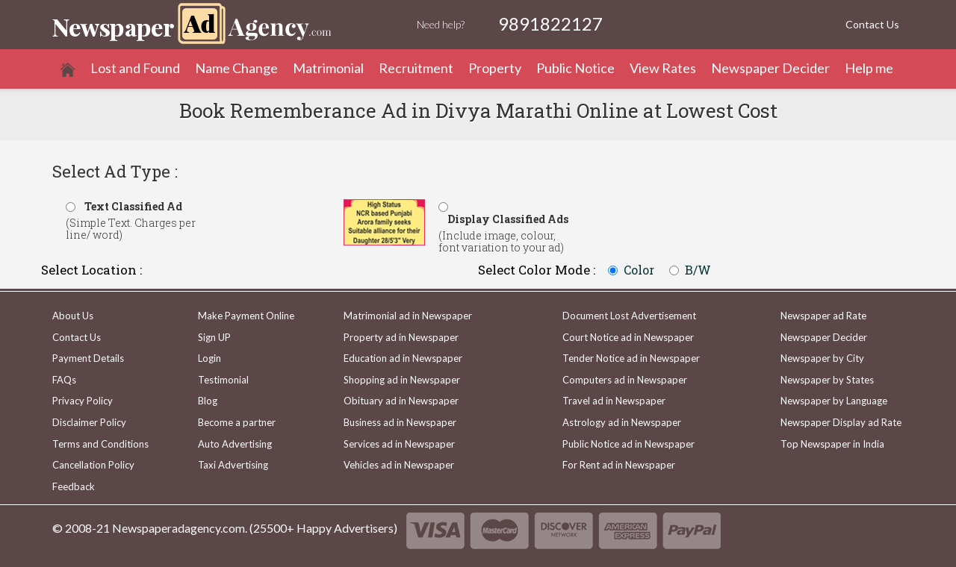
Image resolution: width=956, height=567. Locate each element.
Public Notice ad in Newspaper (628, 444)
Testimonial (223, 380)
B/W (698, 270)
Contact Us (872, 24)
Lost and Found (135, 68)
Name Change (236, 68)
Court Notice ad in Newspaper (628, 337)
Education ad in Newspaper (403, 358)
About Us (72, 316)
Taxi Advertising (233, 465)
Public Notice (575, 68)
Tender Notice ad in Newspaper (631, 358)
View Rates (663, 68)
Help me (869, 68)
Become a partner (237, 422)
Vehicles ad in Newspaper (399, 465)
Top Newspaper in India (832, 444)
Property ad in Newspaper (401, 337)
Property (494, 68)
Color (639, 270)
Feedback (73, 486)
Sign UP (214, 337)
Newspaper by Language (833, 401)
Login (209, 358)
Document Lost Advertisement (629, 316)
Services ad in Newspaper (399, 444)
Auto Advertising (235, 444)
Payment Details (88, 358)
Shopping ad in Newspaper (402, 380)
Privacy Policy (82, 401)
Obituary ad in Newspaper (401, 401)
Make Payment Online (246, 316)
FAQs (64, 380)
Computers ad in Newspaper (624, 380)
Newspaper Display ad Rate (840, 422)
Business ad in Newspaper (400, 422)
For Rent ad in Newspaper (618, 465)
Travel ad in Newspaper (613, 401)
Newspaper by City (822, 358)
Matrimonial (328, 68)
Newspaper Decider (770, 68)
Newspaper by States (827, 380)
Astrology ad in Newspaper (621, 422)
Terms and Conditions (100, 444)
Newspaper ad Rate (823, 316)
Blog (207, 401)
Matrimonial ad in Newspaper (408, 316)
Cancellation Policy (93, 465)
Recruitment (416, 68)
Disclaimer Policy (89, 422)
